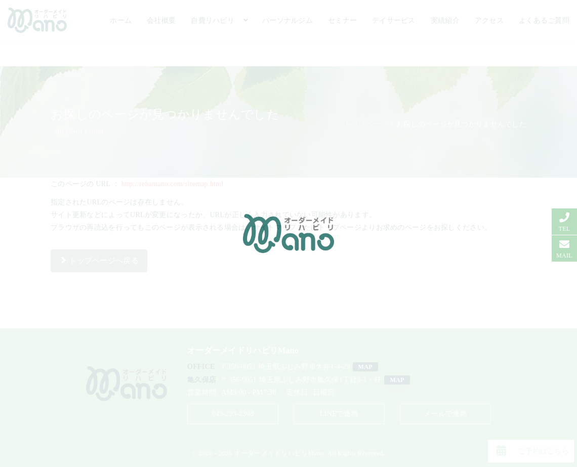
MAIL (564, 255)
